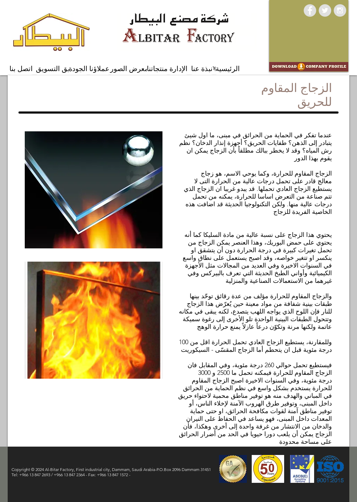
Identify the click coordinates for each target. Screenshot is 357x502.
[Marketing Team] (213, 68)
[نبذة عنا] (202, 69)
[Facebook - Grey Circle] (310, 10)
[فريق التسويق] (56, 69)
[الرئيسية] (227, 69)
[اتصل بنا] (21, 69)
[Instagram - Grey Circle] (340, 10)
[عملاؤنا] (99, 69)
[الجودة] (78, 69)
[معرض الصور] (129, 69)
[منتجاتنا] (157, 69)
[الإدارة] (178, 69)
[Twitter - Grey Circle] (325, 10)
